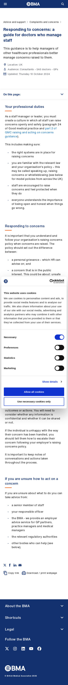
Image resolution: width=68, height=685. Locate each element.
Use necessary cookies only (34, 401)
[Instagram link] (15, 650)
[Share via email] (20, 565)
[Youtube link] (31, 650)
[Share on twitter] (4, 565)
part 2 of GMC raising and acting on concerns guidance (30, 132)
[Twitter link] (7, 650)
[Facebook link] (39, 650)
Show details (50, 381)
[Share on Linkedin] (15, 565)
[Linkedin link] (23, 650)
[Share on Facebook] (9, 565)
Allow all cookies (34, 391)
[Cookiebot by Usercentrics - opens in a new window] (49, 281)
